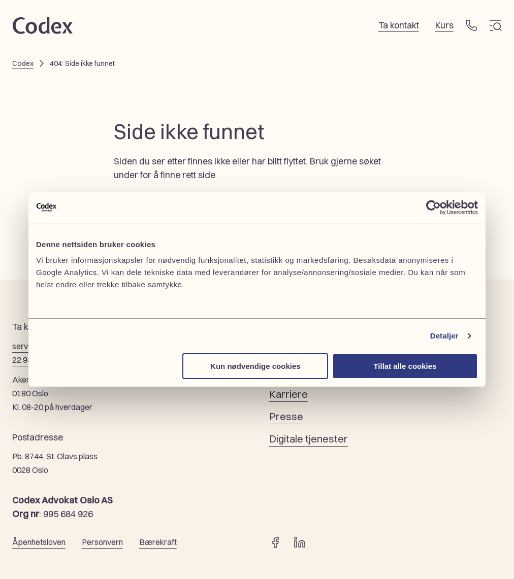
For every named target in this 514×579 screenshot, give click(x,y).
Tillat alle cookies (404, 366)
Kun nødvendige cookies (255, 366)
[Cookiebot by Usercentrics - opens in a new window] (433, 207)
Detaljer (444, 335)
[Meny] (496, 25)
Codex (23, 63)
